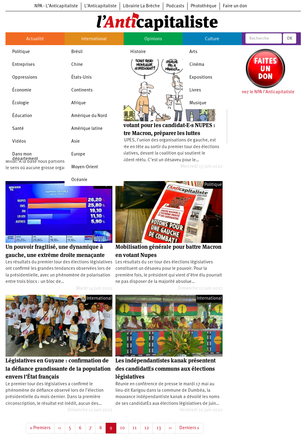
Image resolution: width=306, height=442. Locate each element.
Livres (195, 90)
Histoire (138, 52)
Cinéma (196, 64)
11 (136, 427)
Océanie (79, 180)
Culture (212, 39)
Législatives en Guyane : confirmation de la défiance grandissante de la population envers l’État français (58, 368)
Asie (75, 141)
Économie (21, 90)
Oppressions (24, 77)
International (94, 39)
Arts (193, 52)
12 (148, 427)
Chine (77, 64)
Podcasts (175, 6)
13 (161, 427)
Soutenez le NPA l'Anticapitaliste (262, 92)
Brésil (77, 52)
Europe (78, 154)
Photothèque (203, 6)
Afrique (78, 103)
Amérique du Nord (89, 116)
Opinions (153, 39)
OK (289, 38)
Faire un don (235, 6)
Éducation (22, 116)
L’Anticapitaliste (100, 6)
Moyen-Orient (84, 167)
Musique (197, 103)
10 (124, 427)
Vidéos (19, 141)
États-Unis (81, 77)
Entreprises (23, 64)
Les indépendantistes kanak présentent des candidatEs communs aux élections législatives (165, 368)
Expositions (200, 77)
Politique (21, 52)
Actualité (35, 39)
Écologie (20, 103)
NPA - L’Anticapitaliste (56, 6)
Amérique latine (87, 129)
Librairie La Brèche (141, 6)
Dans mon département (25, 156)
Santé (18, 129)
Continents (82, 90)
